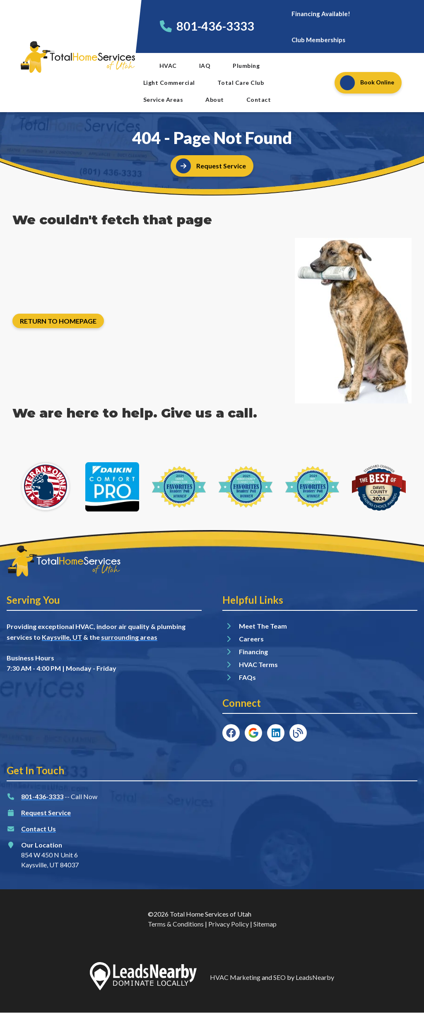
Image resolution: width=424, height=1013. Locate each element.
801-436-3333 (215, 26)
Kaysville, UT (62, 637)
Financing (253, 651)
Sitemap (265, 924)
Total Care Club (240, 82)
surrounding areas (129, 637)
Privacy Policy (228, 924)
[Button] (310, 13)
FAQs (247, 677)
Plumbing (246, 65)
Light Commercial (169, 82)
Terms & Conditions (176, 924)
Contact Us (38, 829)
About (214, 99)
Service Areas (163, 99)
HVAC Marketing (235, 977)
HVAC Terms (258, 664)
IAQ (205, 65)
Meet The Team (263, 626)
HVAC (168, 65)
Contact (258, 99)
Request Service (46, 812)
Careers (251, 639)
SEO (279, 977)
